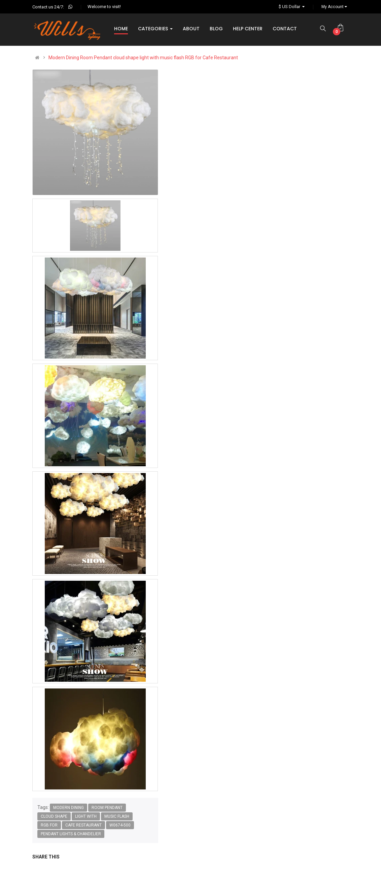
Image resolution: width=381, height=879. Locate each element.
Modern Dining (68, 807)
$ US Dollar (292, 6)
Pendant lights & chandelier (71, 834)
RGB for (49, 825)
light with (86, 816)
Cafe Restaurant (83, 825)
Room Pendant (107, 807)
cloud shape (54, 816)
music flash (116, 816)
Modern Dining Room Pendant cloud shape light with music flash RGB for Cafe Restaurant (143, 57)
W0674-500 (120, 825)
